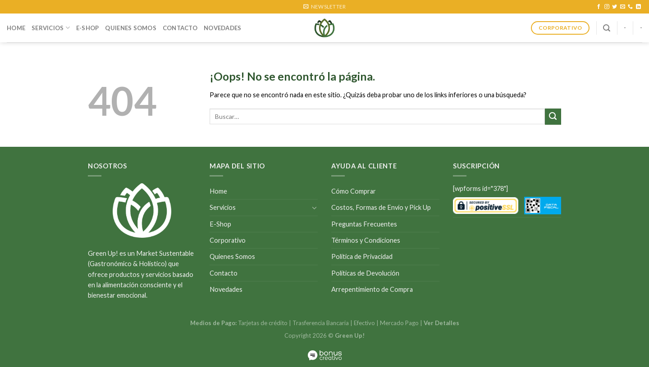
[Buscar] (606, 28)
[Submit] (553, 117)
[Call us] (630, 6)
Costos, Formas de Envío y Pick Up (381, 207)
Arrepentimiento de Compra (372, 289)
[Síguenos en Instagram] (606, 6)
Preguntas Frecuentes (364, 224)
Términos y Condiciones (365, 240)
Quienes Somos (130, 28)
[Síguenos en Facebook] (598, 6)
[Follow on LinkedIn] (638, 6)
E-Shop (87, 28)
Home (16, 28)
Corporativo (228, 240)
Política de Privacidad (362, 256)
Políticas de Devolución (365, 273)
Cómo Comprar (353, 191)
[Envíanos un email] (622, 6)
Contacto (180, 28)
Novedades (222, 28)
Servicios (51, 27)
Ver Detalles (441, 322)
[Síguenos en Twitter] (614, 6)
